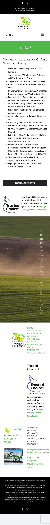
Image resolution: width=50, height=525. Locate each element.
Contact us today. (10, 440)
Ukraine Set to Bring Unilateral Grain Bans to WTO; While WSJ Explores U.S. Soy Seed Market (27, 128)
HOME (30, 328)
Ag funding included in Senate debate (25, 122)
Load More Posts (25, 183)
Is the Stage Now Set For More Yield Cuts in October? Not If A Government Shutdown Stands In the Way (27, 138)
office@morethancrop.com (38, 449)
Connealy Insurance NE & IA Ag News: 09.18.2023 (25, 61)
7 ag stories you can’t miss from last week (26, 81)
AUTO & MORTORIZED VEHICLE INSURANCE (36, 350)
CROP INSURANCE (35, 330)
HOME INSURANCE (35, 344)
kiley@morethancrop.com (25, 11)
